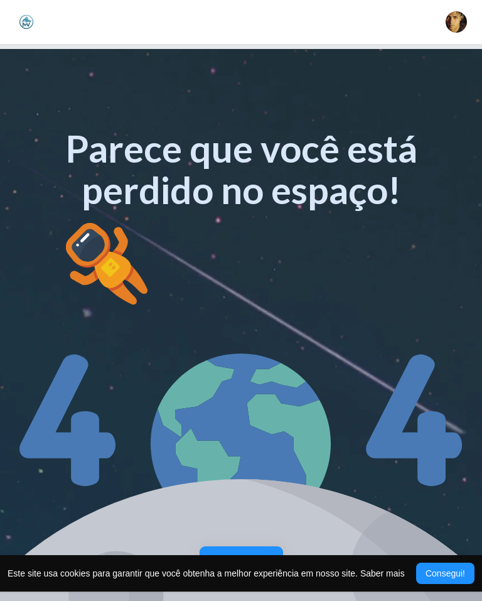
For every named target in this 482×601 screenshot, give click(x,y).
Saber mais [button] (382, 573)
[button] (456, 22)
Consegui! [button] (445, 573)
